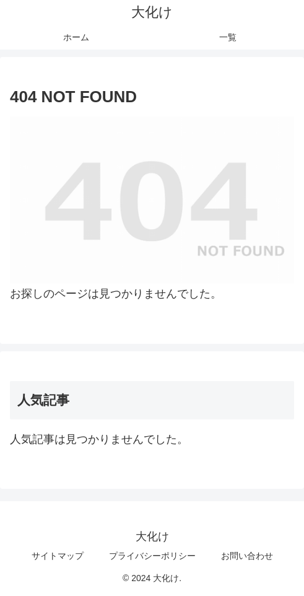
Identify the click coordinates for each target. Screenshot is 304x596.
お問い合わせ (247, 556)
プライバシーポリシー (152, 556)
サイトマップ (58, 556)
